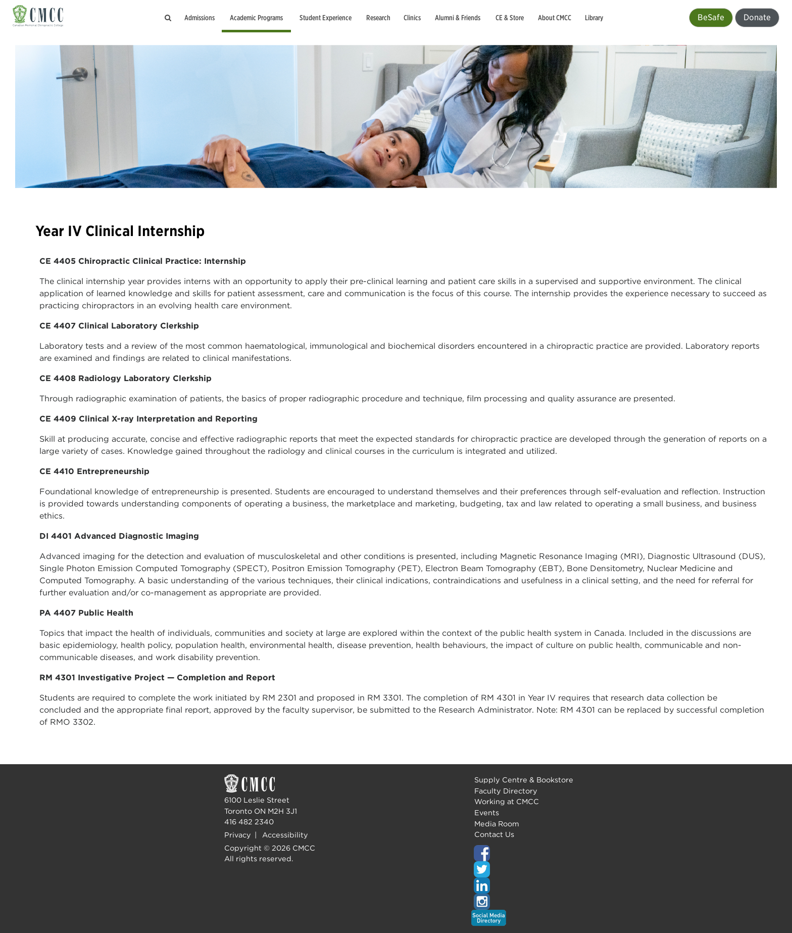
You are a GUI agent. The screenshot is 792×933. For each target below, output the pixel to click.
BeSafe (711, 17)
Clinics (412, 18)
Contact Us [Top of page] (494, 834)
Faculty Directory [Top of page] (505, 790)
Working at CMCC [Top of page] (506, 801)
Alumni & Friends (457, 18)
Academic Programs (256, 18)
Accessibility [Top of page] (285, 834)
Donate (757, 17)
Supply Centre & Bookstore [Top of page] (523, 779)
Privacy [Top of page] (237, 834)
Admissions (199, 18)
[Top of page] (522, 853)
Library (594, 18)
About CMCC (554, 18)
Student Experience (326, 18)
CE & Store (510, 18)
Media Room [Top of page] (496, 823)
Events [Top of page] (486, 812)
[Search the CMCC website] (168, 17)
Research (378, 18)
